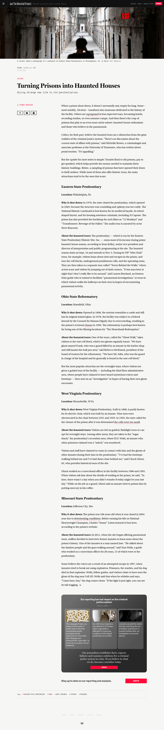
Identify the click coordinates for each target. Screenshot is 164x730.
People (72, 715)
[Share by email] (27, 113)
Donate (158, 3)
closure (88, 325)
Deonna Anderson (26, 105)
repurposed (92, 114)
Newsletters (148, 4)
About (140, 4)
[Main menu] (3, 3)
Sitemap (90, 715)
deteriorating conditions (87, 518)
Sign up (136, 681)
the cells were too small (127, 422)
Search (133, 4)
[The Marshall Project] (20, 3)
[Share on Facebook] (20, 113)
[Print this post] (34, 113)
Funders (99, 715)
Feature (20, 78)
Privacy (81, 715)
